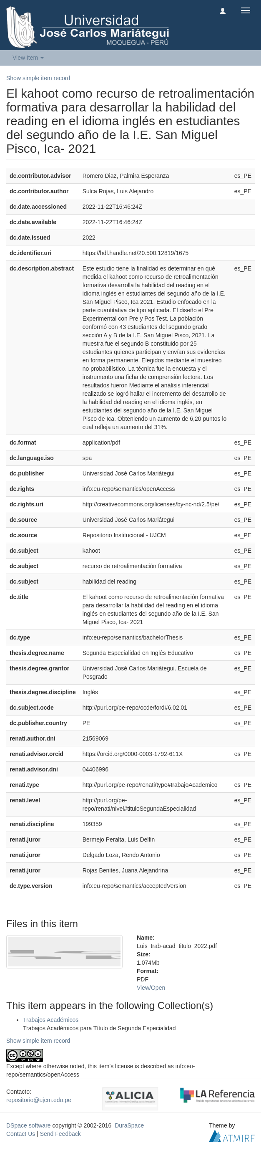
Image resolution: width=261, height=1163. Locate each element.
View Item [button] (28, 57)
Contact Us (20, 1133)
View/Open (151, 987)
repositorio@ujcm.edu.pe (38, 1100)
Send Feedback (60, 1133)
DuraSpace (129, 1125)
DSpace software (28, 1125)
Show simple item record (38, 78)
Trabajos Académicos (50, 1019)
